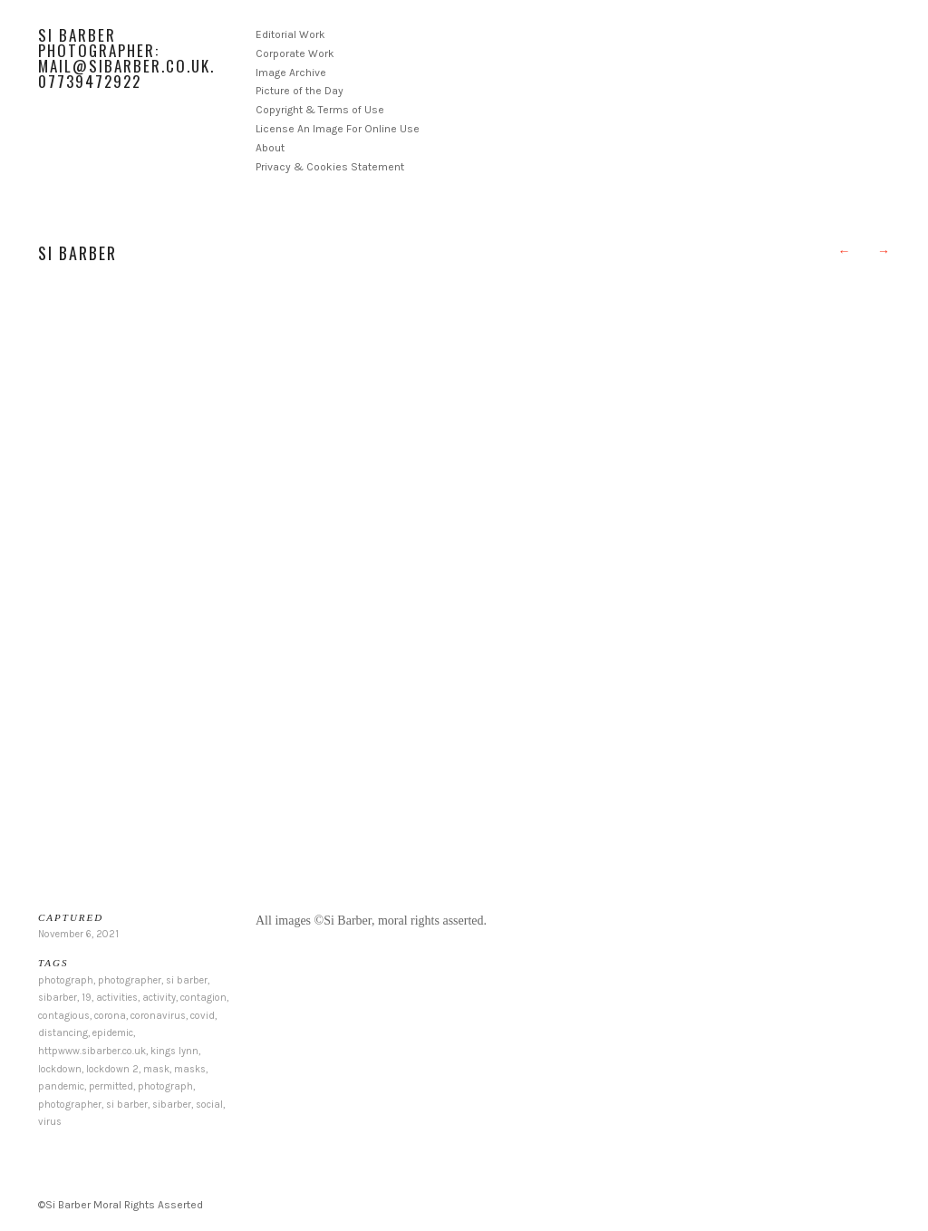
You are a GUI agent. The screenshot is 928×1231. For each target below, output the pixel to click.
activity (159, 997)
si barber (187, 980)
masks (190, 1069)
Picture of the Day (299, 90)
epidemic (112, 1033)
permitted (111, 1086)
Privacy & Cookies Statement (330, 166)
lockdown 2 (112, 1069)
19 (87, 997)
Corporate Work (295, 53)
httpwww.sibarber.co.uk (92, 1051)
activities (117, 997)
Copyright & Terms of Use (320, 109)
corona (110, 1016)
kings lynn (174, 1051)
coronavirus (158, 1016)
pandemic (61, 1086)
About (270, 147)
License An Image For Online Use (338, 128)
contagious (64, 1016)
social (209, 1104)
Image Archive (291, 72)
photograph (65, 980)
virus (50, 1122)
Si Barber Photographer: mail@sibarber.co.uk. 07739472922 (126, 58)
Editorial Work (290, 34)
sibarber (57, 997)
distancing (63, 1033)
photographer (129, 980)
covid (202, 1016)
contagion (203, 997)
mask (156, 1069)
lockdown (60, 1069)
